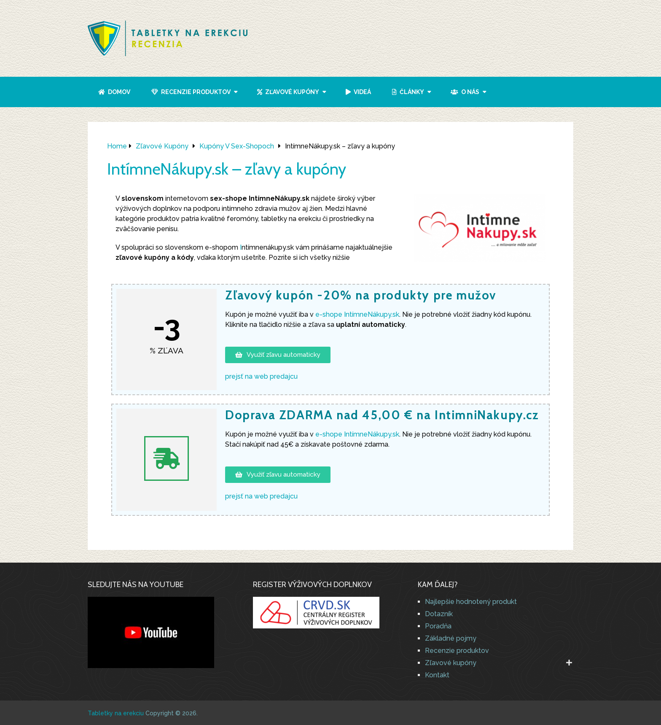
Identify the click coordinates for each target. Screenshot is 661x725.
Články (408, 92)
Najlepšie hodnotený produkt (471, 602)
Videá (358, 92)
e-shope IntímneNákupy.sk (356, 434)
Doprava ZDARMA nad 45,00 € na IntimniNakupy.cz (382, 414)
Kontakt (437, 675)
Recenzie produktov (191, 92)
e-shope (357, 314)
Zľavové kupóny (288, 92)
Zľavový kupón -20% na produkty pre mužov (360, 295)
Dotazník (439, 614)
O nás (465, 92)
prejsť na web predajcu (261, 376)
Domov (114, 92)
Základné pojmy (450, 638)
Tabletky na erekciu (116, 713)
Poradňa (438, 626)
